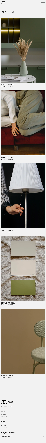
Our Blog (3, 413)
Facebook (4, 423)
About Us (3, 414)
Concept (10, 304)
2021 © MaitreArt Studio (8, 406)
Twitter (3, 421)
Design (10, 377)
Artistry (3, 159)
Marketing (11, 86)
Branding (3, 86)
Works (3, 411)
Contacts (4, 416)
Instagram (4, 427)
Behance (3, 425)
